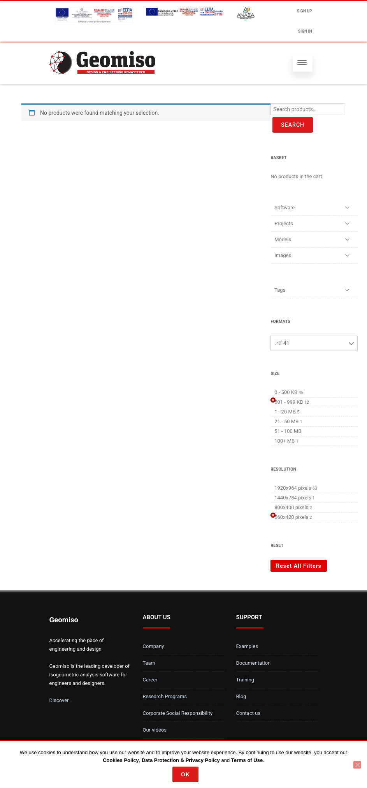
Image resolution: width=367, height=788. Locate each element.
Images (282, 255)
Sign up (304, 11)
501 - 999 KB (288, 402)
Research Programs (165, 696)
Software (284, 207)
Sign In (305, 31)
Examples (247, 646)
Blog (241, 696)
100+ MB (284, 441)
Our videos (155, 730)
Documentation (253, 663)
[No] (357, 765)
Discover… (60, 700)
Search (292, 125)
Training (245, 680)
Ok (185, 774)
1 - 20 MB (285, 412)
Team (149, 663)
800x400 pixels (291, 507)
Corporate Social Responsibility (178, 713)
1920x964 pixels (292, 488)
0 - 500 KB (285, 392)
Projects (283, 223)
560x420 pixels (291, 517)
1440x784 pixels (292, 498)
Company (153, 646)
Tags (279, 290)
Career (150, 680)
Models (282, 239)
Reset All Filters (298, 566)
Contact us (248, 713)
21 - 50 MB (286, 421)
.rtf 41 (282, 343)
